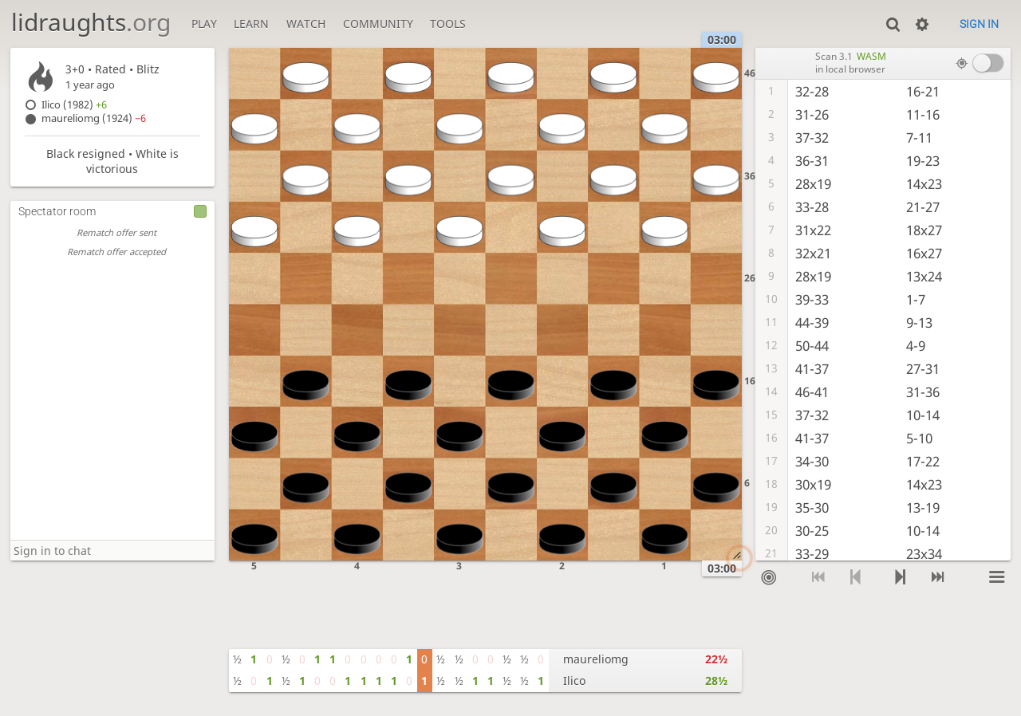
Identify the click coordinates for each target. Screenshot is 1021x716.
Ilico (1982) (74, 105)
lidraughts (91, 22)
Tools (448, 23)
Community (378, 23)
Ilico (574, 680)
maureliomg (596, 659)
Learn (251, 23)
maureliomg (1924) (93, 118)
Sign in (979, 24)
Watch (305, 23)
